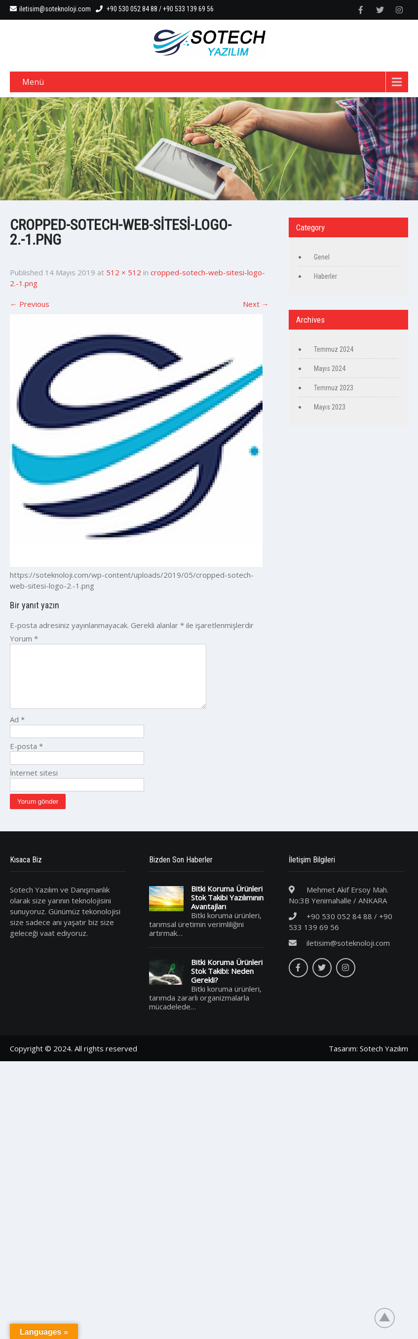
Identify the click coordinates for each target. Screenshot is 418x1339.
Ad (17, 731)
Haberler (325, 276)
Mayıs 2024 (329, 368)
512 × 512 (123, 272)
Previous (29, 304)
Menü (33, 81)
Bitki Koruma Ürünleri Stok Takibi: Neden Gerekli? (227, 982)
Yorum (24, 638)
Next (256, 304)
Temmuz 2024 (333, 349)
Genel (322, 257)
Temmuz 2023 (333, 388)
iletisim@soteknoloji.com (50, 9)
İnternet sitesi (34, 784)
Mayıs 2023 (329, 407)
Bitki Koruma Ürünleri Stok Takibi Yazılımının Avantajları (227, 909)
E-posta (26, 758)
